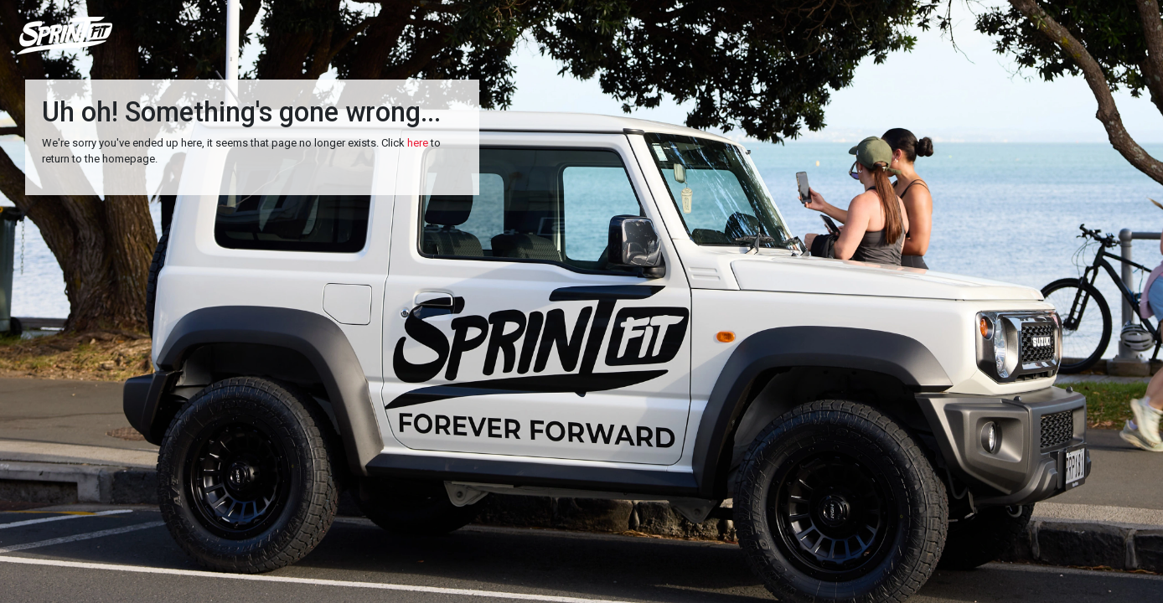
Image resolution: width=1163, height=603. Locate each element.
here (417, 143)
